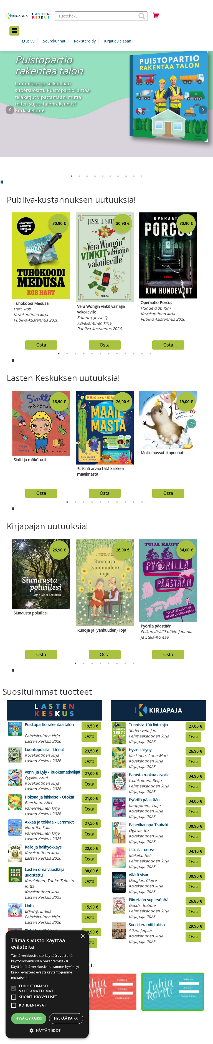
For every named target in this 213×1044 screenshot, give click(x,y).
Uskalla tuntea (141, 849)
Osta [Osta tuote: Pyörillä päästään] (193, 812)
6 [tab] (100, 354)
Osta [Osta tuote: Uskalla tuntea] (193, 862)
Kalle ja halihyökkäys (43, 847)
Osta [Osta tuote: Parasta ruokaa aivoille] (193, 787)
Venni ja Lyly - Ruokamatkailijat (52, 772)
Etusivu (28, 41)
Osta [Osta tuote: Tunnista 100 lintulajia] (193, 737)
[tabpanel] (41, 280)
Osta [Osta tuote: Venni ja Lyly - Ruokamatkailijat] (89, 784)
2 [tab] (67, 354)
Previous (5, 279)
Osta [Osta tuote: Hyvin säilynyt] (193, 762)
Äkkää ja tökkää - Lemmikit (49, 822)
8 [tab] (117, 354)
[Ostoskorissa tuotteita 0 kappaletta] (156, 16)
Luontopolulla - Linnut (44, 749)
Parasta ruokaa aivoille (149, 774)
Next (203, 110)
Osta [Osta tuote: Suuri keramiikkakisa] (193, 936)
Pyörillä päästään (144, 799)
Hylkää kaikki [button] (66, 1018)
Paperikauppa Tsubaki (148, 824)
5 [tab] (92, 354)
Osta (41, 345)
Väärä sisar (138, 874)
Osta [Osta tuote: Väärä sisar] (193, 887)
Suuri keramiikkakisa (147, 924)
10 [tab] (133, 354)
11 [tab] (142, 354)
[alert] (47, 984)
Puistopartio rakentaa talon (49, 724)
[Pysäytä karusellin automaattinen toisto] (13, 360)
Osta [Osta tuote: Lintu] (89, 917)
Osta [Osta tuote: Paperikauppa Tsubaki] (193, 837)
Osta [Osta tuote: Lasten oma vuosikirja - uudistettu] (89, 881)
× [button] (82, 936)
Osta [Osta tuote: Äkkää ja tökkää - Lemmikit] (89, 834)
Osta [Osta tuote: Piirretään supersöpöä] (193, 912)
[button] (141, 16)
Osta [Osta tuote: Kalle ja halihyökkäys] (89, 859)
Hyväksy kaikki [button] (29, 1018)
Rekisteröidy (85, 41)
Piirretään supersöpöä (148, 899)
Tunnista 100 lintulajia (148, 724)
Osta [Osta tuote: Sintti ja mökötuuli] (89, 942)
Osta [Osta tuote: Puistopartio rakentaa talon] (89, 736)
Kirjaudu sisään (117, 41)
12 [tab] (150, 354)
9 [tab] (125, 354)
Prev (10, 110)
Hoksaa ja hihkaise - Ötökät (49, 797)
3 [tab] (75, 354)
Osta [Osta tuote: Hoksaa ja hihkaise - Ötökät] (89, 809)
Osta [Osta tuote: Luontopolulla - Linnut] (89, 761)
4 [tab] (84, 354)
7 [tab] (108, 354)
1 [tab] (59, 354)
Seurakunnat (54, 41)
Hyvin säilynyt (141, 749)
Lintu (29, 905)
